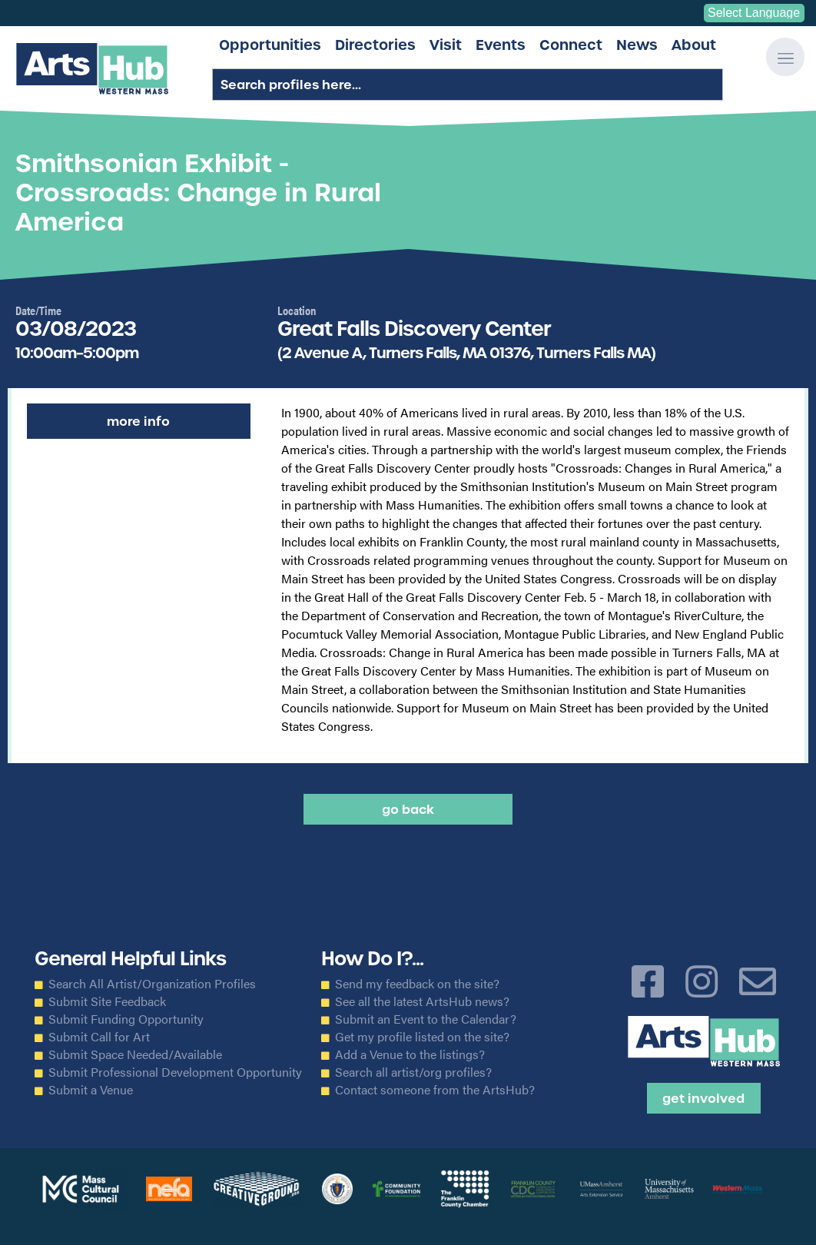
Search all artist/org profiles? (413, 1072)
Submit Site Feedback (107, 1001)
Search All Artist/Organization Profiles (152, 984)
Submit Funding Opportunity (126, 1019)
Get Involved (703, 1098)
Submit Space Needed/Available (135, 1054)
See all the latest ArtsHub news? (422, 1001)
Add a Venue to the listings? (410, 1054)
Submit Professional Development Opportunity (175, 1072)
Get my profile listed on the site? (422, 1037)
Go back (408, 809)
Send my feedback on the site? (417, 984)
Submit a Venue (90, 1090)
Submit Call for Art (99, 1037)
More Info (138, 421)
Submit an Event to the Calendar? (425, 1019)
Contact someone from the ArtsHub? (435, 1090)
